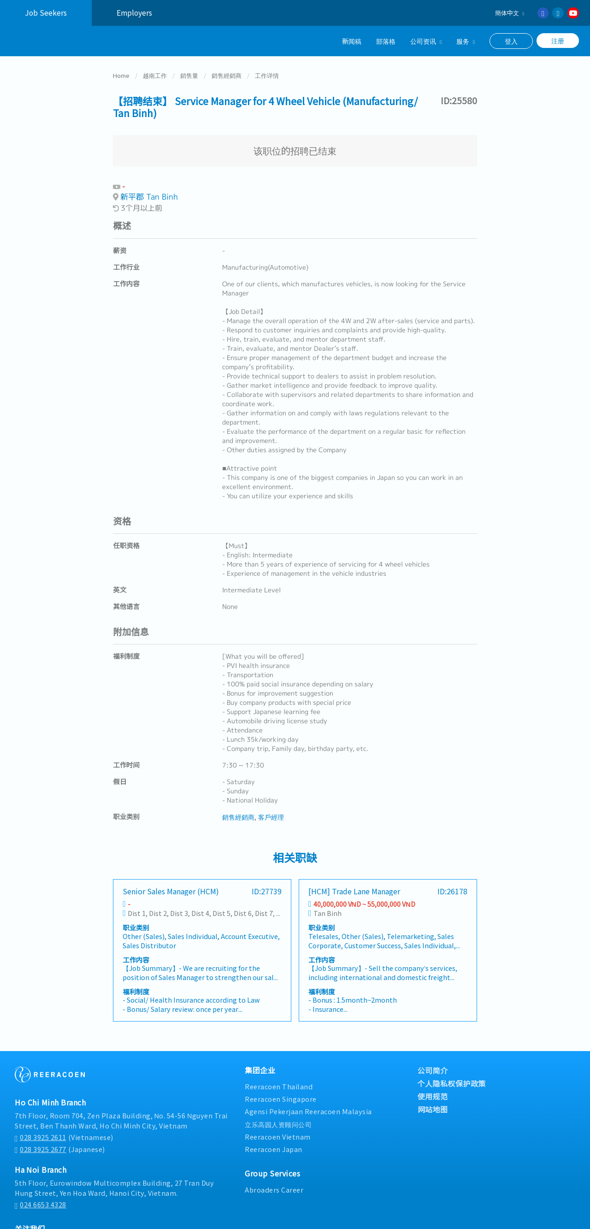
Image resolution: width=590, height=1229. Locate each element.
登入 (511, 41)
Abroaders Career (274, 1188)
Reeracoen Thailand (279, 1085)
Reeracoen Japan (273, 1147)
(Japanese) (60, 1148)
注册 (557, 40)
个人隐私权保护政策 (452, 1082)
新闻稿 (351, 41)
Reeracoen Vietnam (278, 1135)
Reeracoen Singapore (281, 1097)
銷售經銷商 (227, 74)
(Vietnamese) (64, 1136)
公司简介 (433, 1069)
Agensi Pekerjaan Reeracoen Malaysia (308, 1110)
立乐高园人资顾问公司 (278, 1123)
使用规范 (433, 1094)
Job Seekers (46, 12)
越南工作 (155, 74)
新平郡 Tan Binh (149, 195)
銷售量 (189, 74)
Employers (134, 12)
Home (121, 74)
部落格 (385, 41)
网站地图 (433, 1107)
